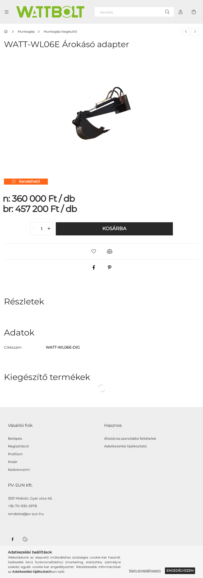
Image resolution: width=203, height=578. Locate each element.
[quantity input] (41, 229)
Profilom (15, 454)
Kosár (12, 462)
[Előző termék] (186, 32)
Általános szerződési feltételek (130, 439)
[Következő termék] (195, 32)
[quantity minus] (34, 229)
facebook (12, 539)
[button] (93, 251)
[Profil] (180, 12)
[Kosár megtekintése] (193, 12)
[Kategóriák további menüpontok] (6, 12)
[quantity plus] (49, 229)
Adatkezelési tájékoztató (125, 446)
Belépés (15, 439)
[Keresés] (134, 12)
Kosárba (114, 228)
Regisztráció (18, 446)
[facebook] (93, 267)
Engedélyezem (180, 570)
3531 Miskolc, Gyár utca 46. (30, 498)
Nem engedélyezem (145, 570)
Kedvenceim (19, 470)
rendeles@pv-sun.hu (26, 514)
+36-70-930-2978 (22, 506)
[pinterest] (109, 267)
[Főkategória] (7, 31)
